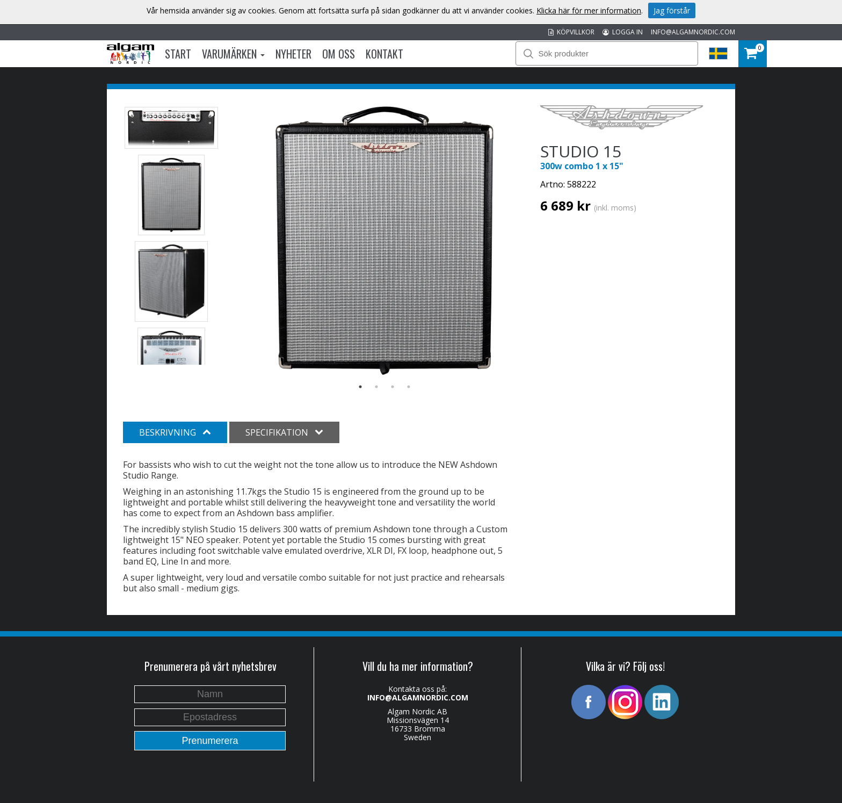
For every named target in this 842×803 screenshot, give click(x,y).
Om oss (338, 54)
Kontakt (384, 54)
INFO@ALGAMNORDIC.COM (693, 32)
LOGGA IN (623, 32)
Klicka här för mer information (588, 10)
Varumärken (233, 54)
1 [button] (360, 386)
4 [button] (408, 386)
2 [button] (376, 386)
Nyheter (293, 54)
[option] (385, 240)
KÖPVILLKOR (571, 32)
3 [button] (392, 386)
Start (178, 54)
